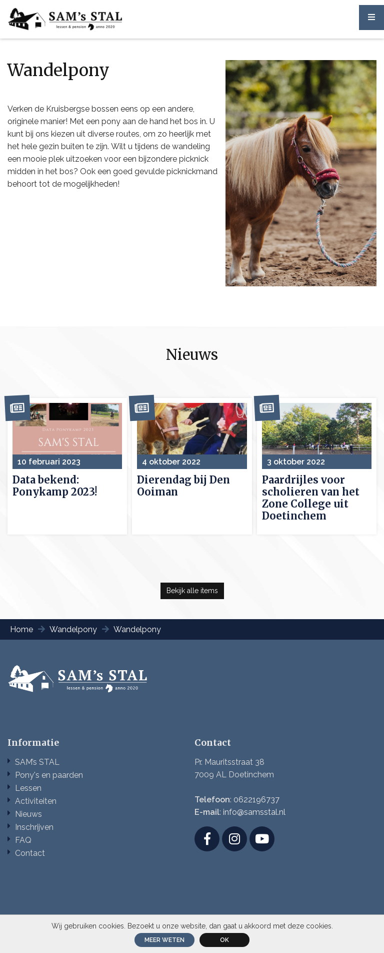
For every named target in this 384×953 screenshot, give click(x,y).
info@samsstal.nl (254, 812)
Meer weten (164, 939)
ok (224, 939)
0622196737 (257, 799)
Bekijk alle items (192, 591)
